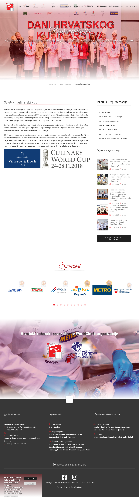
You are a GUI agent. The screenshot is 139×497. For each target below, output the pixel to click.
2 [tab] (57, 305)
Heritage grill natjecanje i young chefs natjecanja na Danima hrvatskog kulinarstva (120, 178)
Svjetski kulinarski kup (107, 125)
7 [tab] (75, 305)
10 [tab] (85, 305)
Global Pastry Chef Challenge (110, 134)
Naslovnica (56, 6)
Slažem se (30, 478)
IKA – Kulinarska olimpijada (109, 121)
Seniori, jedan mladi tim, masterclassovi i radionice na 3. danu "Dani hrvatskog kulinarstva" (120, 163)
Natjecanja (101, 6)
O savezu (78, 6)
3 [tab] (61, 305)
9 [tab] (81, 305)
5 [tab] (68, 305)
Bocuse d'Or (131, 6)
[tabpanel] (80, 290)
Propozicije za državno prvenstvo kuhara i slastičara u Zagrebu (118, 222)
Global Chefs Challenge (108, 130)
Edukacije (89, 6)
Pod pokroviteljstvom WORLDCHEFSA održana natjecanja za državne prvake (119, 209)
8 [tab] (78, 305)
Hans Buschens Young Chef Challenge (113, 139)
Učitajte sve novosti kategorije (114, 238)
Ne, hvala (30, 484)
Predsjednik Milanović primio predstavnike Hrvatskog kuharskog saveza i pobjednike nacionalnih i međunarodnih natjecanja (120, 195)
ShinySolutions (76, 487)
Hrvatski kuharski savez (27, 6)
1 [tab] (54, 305)
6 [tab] (71, 305)
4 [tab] (64, 305)
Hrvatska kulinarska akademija (110, 117)
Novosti (67, 6)
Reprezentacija (115, 6)
